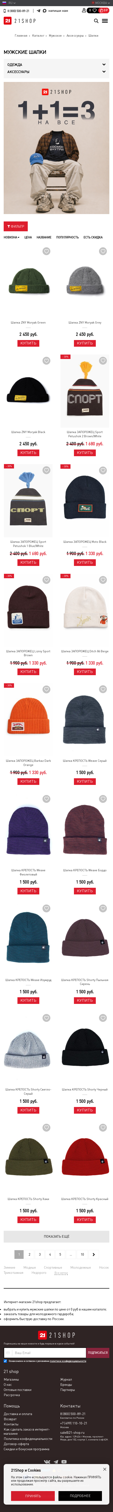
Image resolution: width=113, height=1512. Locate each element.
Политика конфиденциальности (28, 1439)
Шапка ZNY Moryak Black (28, 432)
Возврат (10, 1419)
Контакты (11, 1424)
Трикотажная (13, 1273)
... (71, 1254)
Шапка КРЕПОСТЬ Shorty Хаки (28, 1199)
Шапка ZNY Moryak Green (28, 322)
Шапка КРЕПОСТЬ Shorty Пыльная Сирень (84, 982)
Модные (29, 1267)
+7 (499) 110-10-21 (73, 1423)
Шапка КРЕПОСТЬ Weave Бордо (85, 870)
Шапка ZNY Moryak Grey (85, 322)
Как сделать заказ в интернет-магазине (27, 1431)
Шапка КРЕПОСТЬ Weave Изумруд (28, 980)
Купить (28, 343)
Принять (33, 1496)
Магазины (11, 1379)
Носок (104, 1267)
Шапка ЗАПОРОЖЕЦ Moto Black (84, 542)
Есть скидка (93, 237)
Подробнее (80, 1496)
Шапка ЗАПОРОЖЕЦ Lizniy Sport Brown (28, 653)
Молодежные (80, 1267)
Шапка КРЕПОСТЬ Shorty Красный (84, 1199)
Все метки (61, 1272)
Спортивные (53, 1267)
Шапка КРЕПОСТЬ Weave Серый (85, 761)
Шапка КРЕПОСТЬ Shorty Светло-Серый (28, 1091)
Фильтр (15, 226)
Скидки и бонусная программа (26, 1449)
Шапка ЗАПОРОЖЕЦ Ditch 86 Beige (85, 651)
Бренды (66, 1385)
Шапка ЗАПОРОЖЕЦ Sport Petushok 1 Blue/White (28, 544)
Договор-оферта (16, 1444)
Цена (28, 237)
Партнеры (67, 1390)
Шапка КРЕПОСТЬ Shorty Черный (85, 1089)
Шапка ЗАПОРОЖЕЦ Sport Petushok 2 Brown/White (85, 434)
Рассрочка (12, 1395)
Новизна (11, 237)
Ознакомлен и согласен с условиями (47, 1361)
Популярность (67, 237)
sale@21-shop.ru (72, 1432)
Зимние (9, 1267)
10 (82, 1254)
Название (44, 237)
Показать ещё (57, 1236)
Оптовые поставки (17, 1390)
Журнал (66, 1379)
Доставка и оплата (18, 1414)
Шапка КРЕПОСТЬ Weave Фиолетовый (28, 872)
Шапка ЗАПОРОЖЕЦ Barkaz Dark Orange (28, 763)
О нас (8, 1385)
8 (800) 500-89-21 (18, 11)
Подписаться (98, 1352)
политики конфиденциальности (68, 1361)
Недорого (38, 1273)
